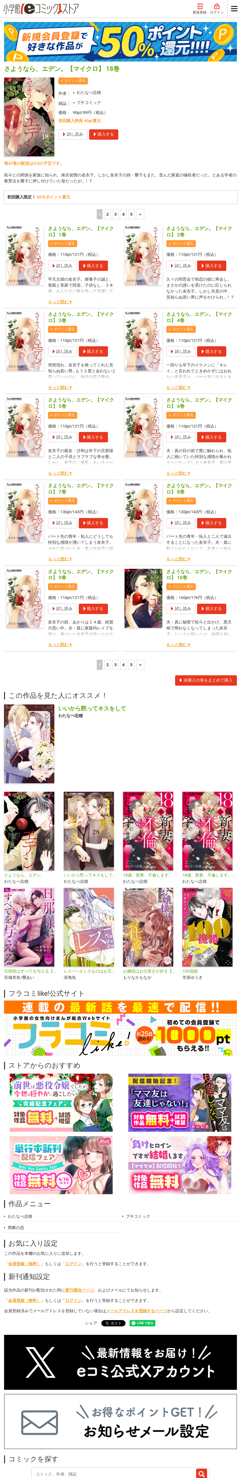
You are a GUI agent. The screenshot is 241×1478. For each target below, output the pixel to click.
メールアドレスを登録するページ (136, 1255)
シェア (91, 1267)
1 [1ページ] (100, 158)
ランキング (44, 1433)
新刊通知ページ (79, 1234)
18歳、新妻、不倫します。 (148, 819)
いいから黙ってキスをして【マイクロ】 (91, 819)
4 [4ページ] (123, 158)
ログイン (73, 1208)
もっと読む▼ (60, 246)
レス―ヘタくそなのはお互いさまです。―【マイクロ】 (91, 915)
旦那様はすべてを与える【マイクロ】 (31, 915)
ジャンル (94, 1433)
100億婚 (189, 915)
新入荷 (17, 1433)
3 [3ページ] (115, 158)
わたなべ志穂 (89, 36)
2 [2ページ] (107, 158)
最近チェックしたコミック (157, 1433)
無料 (117, 1433)
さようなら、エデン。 (24, 819)
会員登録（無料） (24, 1208)
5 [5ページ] (131, 158)
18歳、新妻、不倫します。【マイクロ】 (209, 819)
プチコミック (89, 46)
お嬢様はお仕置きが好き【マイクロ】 (150, 915)
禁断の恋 (16, 1172)
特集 (70, 1433)
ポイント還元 (75, 25)
